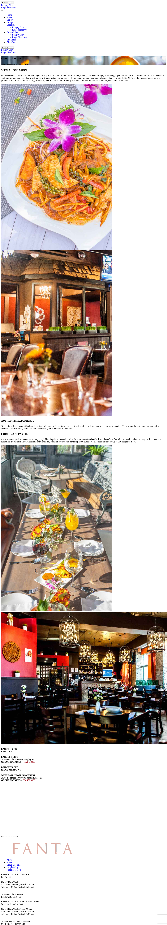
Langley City (7, 5)
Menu (9, 17)
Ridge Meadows (8, 7)
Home (9, 15)
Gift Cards (11, 40)
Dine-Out (11, 42)
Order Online (12, 32)
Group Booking (13, 865)
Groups (10, 22)
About (9, 860)
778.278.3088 (29, 762)
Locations (11, 25)
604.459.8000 (29, 780)
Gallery (10, 20)
